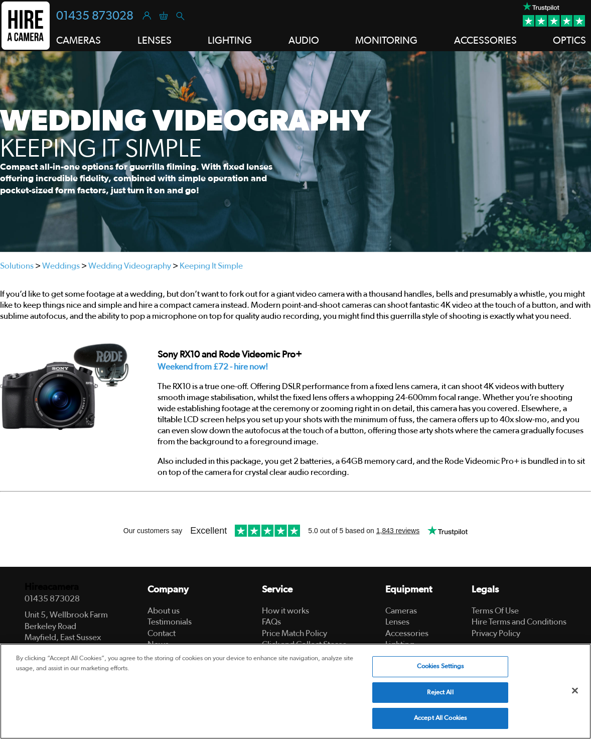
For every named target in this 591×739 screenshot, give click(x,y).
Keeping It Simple (211, 266)
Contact (161, 633)
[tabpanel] (295, 151)
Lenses (397, 622)
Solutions (17, 266)
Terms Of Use (495, 610)
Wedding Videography (129, 266)
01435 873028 (94, 16)
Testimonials (169, 622)
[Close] (575, 691)
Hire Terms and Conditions (519, 622)
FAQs (271, 622)
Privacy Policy (496, 633)
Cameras (401, 610)
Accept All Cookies (440, 718)
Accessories (406, 633)
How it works (285, 610)
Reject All (440, 692)
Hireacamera (52, 587)
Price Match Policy (294, 633)
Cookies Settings (440, 666)
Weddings (61, 266)
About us (163, 610)
